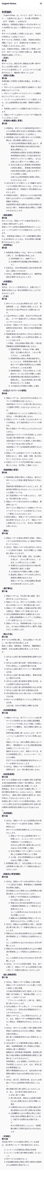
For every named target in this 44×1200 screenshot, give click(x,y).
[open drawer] (41, 3)
